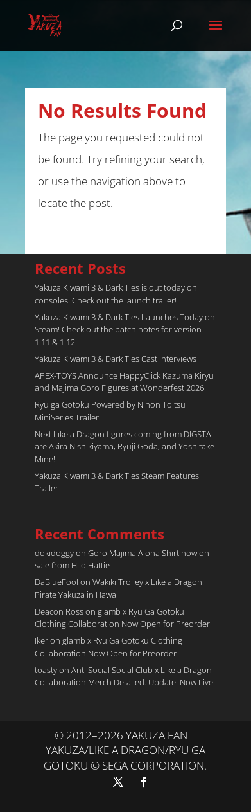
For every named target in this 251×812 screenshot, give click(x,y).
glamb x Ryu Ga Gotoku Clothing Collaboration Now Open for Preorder (122, 618)
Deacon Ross (59, 611)
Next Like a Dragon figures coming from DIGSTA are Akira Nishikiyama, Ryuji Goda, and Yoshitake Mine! (124, 446)
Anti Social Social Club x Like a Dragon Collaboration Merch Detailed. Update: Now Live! (125, 676)
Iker (41, 640)
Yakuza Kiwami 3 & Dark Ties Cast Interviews (115, 359)
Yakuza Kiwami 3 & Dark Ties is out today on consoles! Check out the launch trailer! (116, 294)
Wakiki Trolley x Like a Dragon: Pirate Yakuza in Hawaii (119, 588)
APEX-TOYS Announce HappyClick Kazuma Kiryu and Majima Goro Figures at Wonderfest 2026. (124, 382)
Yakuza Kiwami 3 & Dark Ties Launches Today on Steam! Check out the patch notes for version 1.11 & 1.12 (125, 329)
